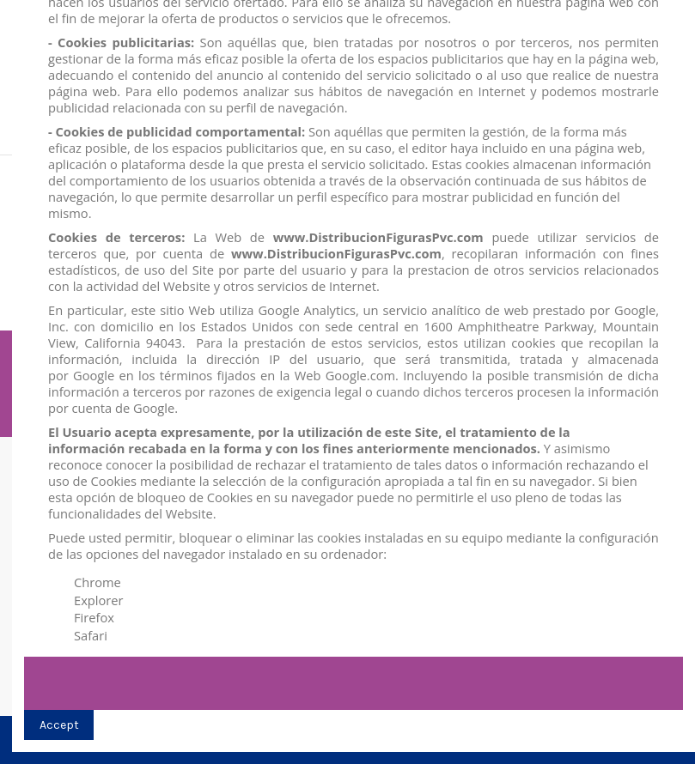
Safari (90, 635)
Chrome (97, 582)
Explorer (99, 600)
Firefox (94, 617)
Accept (59, 725)
